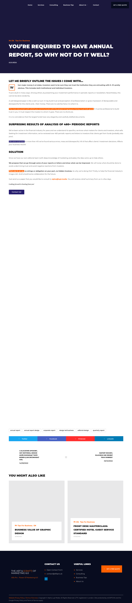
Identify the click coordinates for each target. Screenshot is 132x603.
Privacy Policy (19, 600)
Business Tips (81, 578)
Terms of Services (32, 598)
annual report (15, 430)
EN (13, 41)
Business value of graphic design (33, 531)
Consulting (80, 574)
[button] (120, 5)
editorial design (83, 430)
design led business (66, 430)
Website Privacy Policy (16, 598)
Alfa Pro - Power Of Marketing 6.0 (24, 578)
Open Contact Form (55, 570)
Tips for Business (22, 41)
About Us (79, 581)
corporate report (49, 430)
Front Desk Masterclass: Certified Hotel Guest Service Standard (94, 530)
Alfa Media (13, 62)
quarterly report (98, 430)
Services (79, 570)
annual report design (31, 430)
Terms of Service (33, 600)
